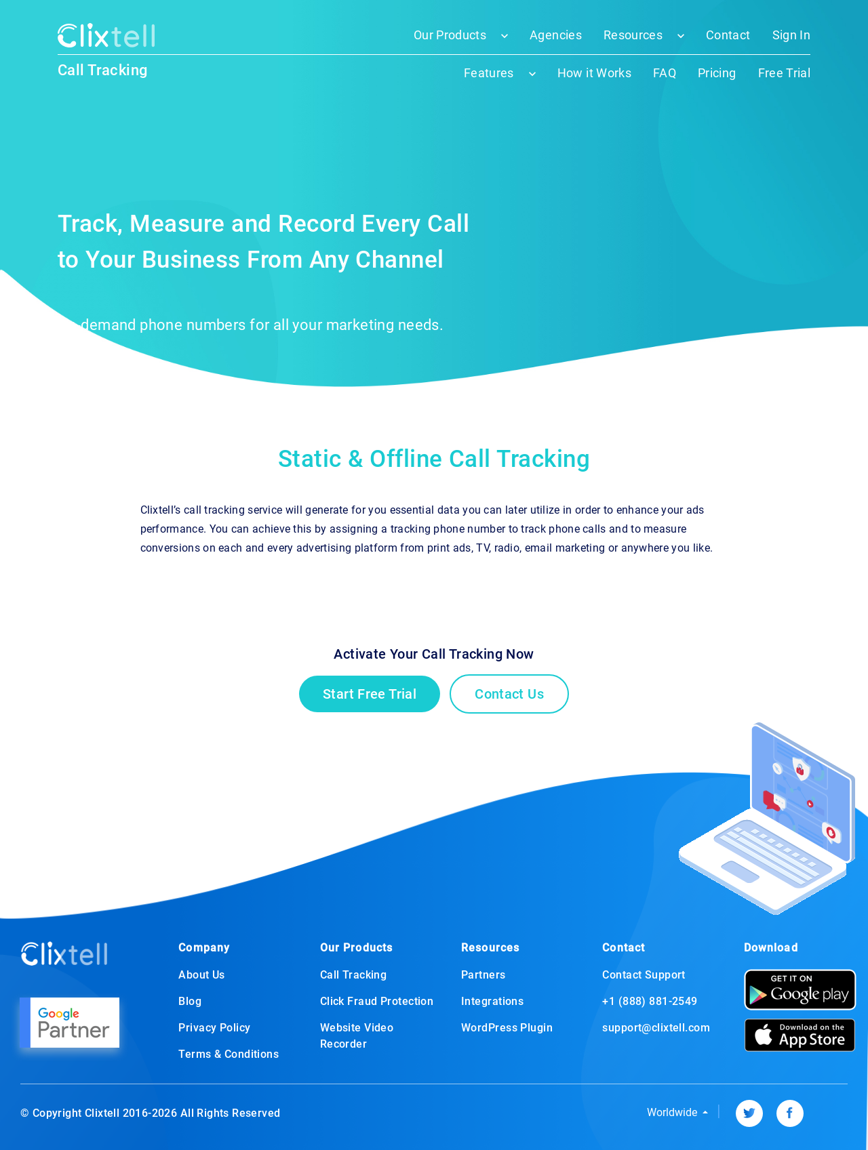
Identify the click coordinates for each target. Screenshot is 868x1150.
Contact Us (509, 694)
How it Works (594, 73)
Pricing (717, 73)
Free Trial (784, 73)
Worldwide (673, 1112)
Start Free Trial (369, 694)
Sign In (791, 35)
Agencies (556, 35)
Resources (633, 35)
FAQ (664, 73)
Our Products (450, 35)
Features (489, 73)
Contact (728, 35)
